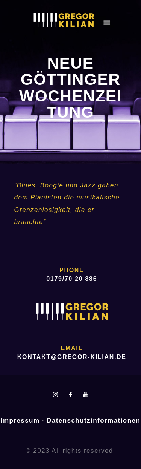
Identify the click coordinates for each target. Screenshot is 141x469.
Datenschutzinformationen (93, 420)
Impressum (20, 420)
